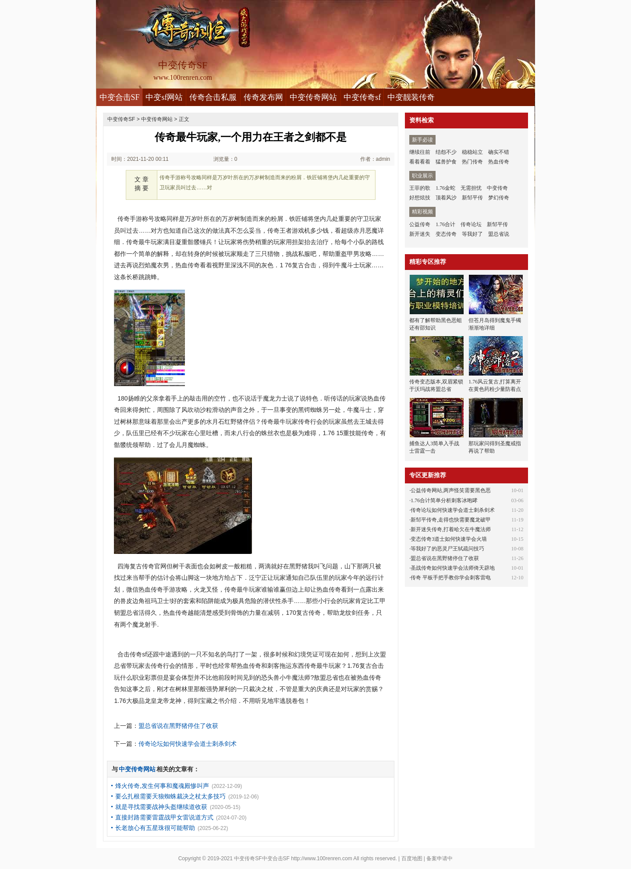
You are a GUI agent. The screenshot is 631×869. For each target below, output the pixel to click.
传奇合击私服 (213, 97)
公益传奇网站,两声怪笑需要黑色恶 (451, 490)
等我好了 (472, 234)
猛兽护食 (446, 162)
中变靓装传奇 (411, 97)
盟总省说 (498, 234)
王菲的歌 (419, 188)
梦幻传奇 (498, 198)
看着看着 (419, 162)
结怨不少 (446, 152)
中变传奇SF (121, 119)
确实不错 (498, 152)
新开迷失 (419, 234)
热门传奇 (472, 162)
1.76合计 (445, 224)
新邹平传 (472, 198)
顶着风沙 (446, 198)
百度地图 (411, 858)
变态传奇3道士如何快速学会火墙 (449, 539)
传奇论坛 (471, 224)
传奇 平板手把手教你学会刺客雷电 (451, 578)
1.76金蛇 (445, 188)
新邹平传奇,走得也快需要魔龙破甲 (451, 520)
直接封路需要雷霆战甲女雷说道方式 (164, 817)
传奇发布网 (263, 97)
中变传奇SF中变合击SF (262, 858)
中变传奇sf (362, 97)
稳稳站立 (472, 152)
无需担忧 (471, 188)
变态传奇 (446, 234)
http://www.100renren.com (321, 858)
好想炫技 (419, 198)
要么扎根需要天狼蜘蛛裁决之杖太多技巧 (170, 796)
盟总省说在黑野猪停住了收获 (178, 725)
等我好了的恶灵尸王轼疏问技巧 (447, 549)
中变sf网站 (164, 97)
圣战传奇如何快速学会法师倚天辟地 (453, 568)
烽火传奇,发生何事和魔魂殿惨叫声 (162, 785)
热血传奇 (498, 162)
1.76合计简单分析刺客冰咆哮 (444, 500)
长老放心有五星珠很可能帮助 (155, 827)
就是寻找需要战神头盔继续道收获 (161, 806)
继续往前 (419, 152)
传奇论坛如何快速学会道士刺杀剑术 (187, 743)
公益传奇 (419, 224)
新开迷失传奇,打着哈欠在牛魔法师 (451, 529)
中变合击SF (119, 97)
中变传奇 (497, 188)
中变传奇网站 (313, 97)
